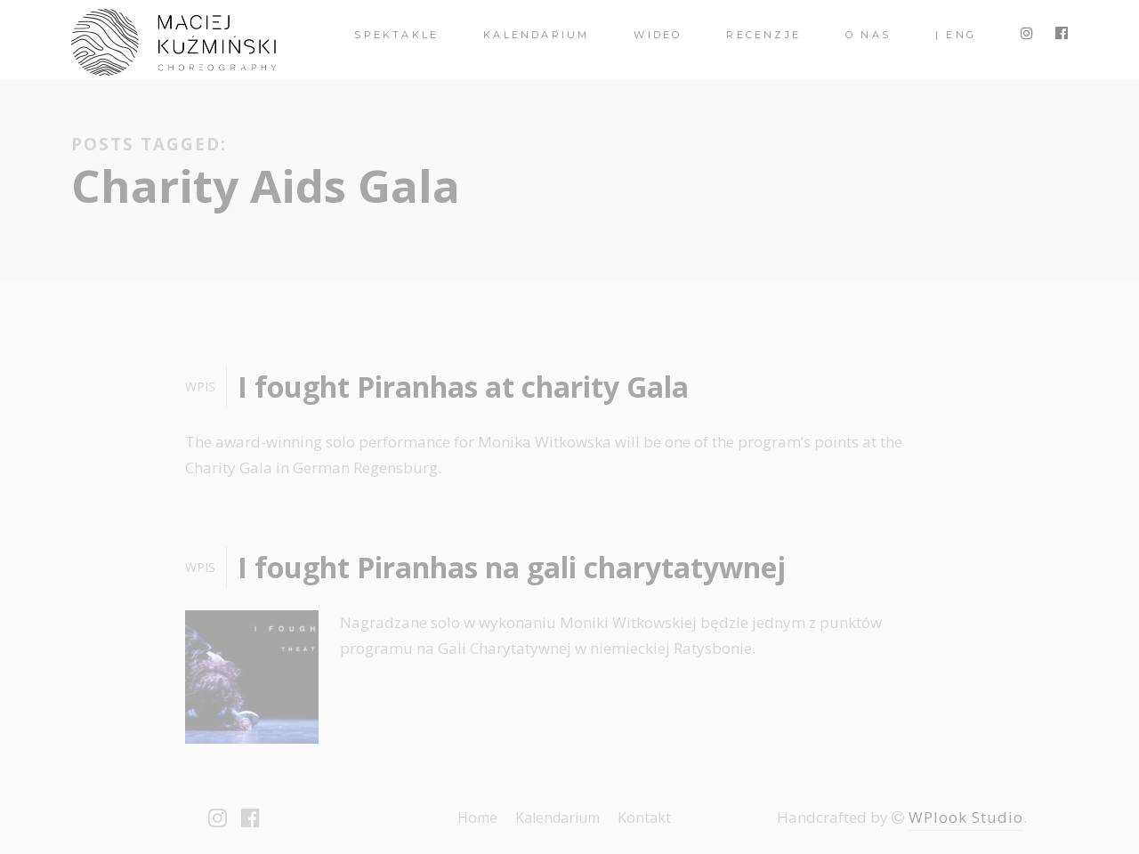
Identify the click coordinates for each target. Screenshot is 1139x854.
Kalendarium (536, 34)
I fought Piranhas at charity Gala (463, 386)
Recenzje (763, 34)
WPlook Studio (966, 817)
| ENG (955, 34)
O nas (868, 34)
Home (477, 817)
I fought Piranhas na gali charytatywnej (512, 567)
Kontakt (644, 817)
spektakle (396, 34)
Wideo (658, 34)
